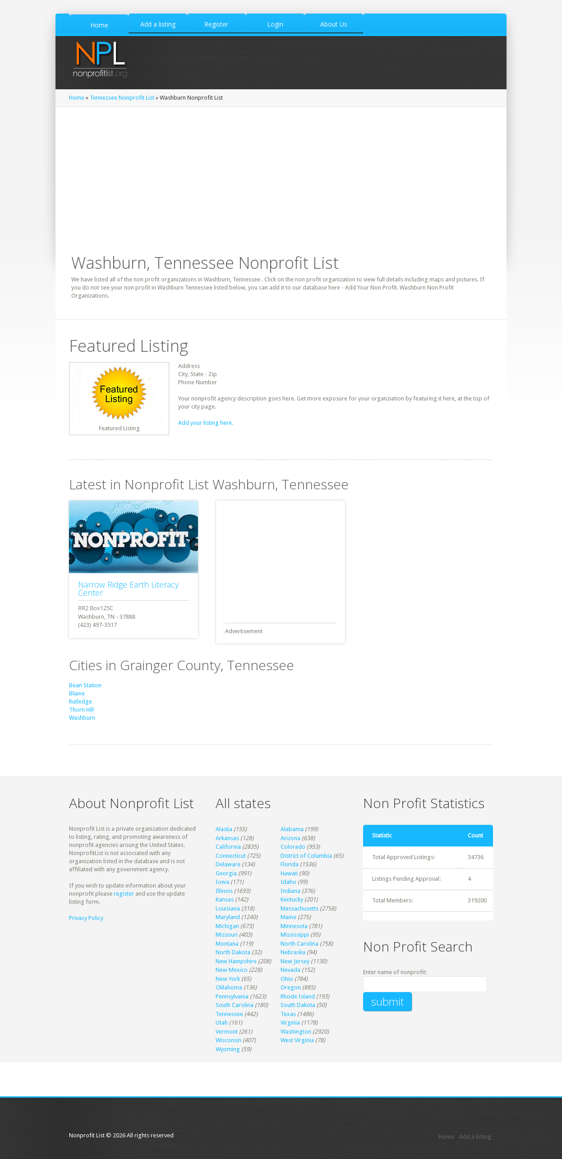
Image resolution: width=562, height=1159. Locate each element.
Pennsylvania (232, 996)
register (124, 893)
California (228, 846)
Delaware (228, 864)
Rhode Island (298, 996)
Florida (290, 864)
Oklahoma (229, 987)
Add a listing (475, 1136)
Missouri (227, 934)
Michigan (227, 926)
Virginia (290, 1022)
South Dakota (298, 1005)
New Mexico (232, 969)
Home (76, 97)
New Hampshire (236, 961)
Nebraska (293, 952)
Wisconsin (228, 1040)
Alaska (224, 829)
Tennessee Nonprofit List (122, 97)
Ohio (287, 978)
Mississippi (295, 934)
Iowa (222, 881)
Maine (288, 917)
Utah (222, 1022)
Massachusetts (299, 908)
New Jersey (295, 961)
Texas (288, 1014)
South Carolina (234, 1005)
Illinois (224, 891)
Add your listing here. (205, 422)
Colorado (293, 846)
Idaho (288, 881)
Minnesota (294, 926)
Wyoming (228, 1049)
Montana (227, 943)
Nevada (290, 969)
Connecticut (231, 855)
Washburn (82, 717)
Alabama (292, 829)
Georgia (226, 873)
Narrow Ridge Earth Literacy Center (128, 588)
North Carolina (299, 943)
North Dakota (233, 952)
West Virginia (297, 1040)
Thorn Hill (81, 709)
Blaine (77, 693)
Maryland (228, 917)
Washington (296, 1031)
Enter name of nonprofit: (395, 972)
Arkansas (227, 838)
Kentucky (292, 899)
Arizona (290, 838)
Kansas (225, 899)
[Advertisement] (283, 557)
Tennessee (229, 1014)
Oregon (291, 987)
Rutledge (80, 701)
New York (228, 978)
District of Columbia (306, 855)
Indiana (290, 891)
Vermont (227, 1031)
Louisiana (228, 908)
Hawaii (289, 873)
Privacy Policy (86, 918)
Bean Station (85, 685)
